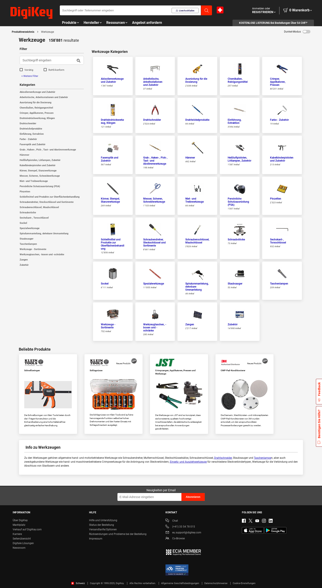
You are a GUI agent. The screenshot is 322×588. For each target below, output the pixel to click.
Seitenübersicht (22, 538)
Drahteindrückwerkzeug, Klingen (37, 118)
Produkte (69, 23)
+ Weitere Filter (29, 76)
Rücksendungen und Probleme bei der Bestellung (117, 534)
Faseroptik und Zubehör (32, 144)
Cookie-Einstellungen (244, 583)
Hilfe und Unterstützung (103, 520)
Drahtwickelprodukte (31, 129)
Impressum (95, 538)
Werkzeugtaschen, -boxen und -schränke (42, 254)
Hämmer (24, 155)
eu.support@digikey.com (183, 533)
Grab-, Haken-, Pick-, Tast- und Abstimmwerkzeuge (48, 149)
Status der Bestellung (101, 524)
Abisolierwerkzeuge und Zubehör (37, 92)
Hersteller (91, 23)
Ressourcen (115, 23)
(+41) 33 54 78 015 (180, 527)
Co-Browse (175, 539)
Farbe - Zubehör (28, 139)
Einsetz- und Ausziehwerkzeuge (188, 461)
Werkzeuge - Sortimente (33, 249)
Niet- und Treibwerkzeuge (34, 181)
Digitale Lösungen (23, 543)
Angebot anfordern (147, 23)
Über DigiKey (20, 520)
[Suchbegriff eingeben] (48, 60)
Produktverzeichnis (23, 31)
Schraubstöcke (28, 212)
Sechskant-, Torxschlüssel (34, 218)
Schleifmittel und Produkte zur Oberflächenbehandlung (49, 197)
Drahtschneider (28, 123)
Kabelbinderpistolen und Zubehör (37, 165)
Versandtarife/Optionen (103, 529)
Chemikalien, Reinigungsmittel (36, 108)
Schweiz (78, 583)
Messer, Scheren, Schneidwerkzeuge (40, 176)
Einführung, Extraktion (32, 134)
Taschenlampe (262, 457)
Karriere (17, 534)
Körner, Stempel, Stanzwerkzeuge (38, 170)
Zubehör (24, 265)
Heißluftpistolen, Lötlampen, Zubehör (40, 160)
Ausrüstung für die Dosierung (35, 102)
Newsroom (19, 547)
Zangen (24, 260)
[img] (31, 13)
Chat (171, 521)
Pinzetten (25, 191)
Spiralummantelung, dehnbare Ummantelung (44, 233)
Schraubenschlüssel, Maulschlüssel (39, 207)
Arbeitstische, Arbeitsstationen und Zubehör (44, 97)
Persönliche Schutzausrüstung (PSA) (40, 186)
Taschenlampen (28, 244)
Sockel (23, 223)
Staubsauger (26, 239)
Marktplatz (19, 524)
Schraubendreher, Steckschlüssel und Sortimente (47, 202)
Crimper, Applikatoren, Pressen (36, 113)
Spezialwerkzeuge (30, 228)
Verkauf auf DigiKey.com (27, 529)
